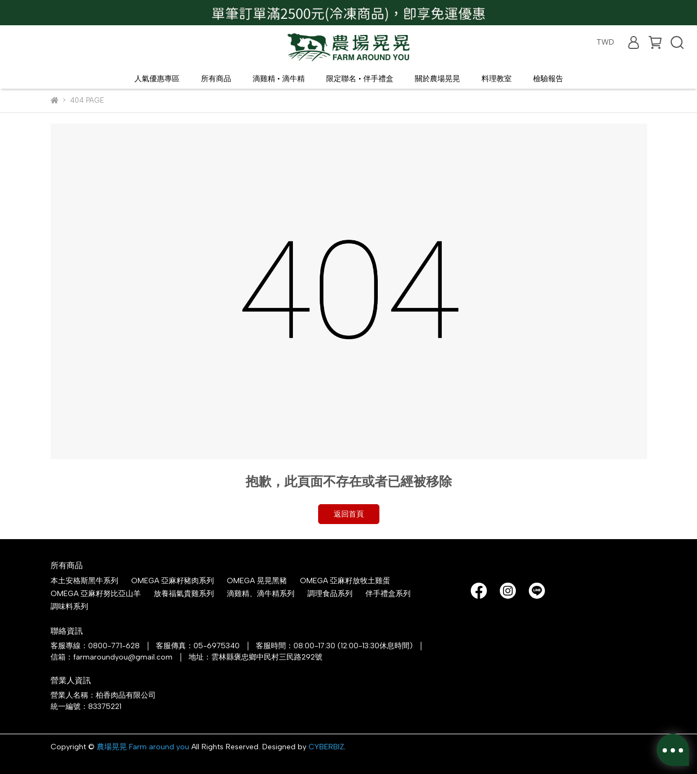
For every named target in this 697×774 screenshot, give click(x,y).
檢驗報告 (548, 78)
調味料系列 (69, 606)
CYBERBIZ (326, 746)
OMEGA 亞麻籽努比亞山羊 (96, 593)
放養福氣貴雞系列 (184, 593)
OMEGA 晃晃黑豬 (257, 580)
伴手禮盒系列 (388, 593)
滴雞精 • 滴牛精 (279, 78)
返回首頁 (349, 514)
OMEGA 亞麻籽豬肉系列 (172, 580)
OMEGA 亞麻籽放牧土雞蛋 (345, 580)
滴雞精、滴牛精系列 (260, 593)
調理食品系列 (330, 593)
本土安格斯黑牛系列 (84, 580)
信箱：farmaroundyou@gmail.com (112, 657)
